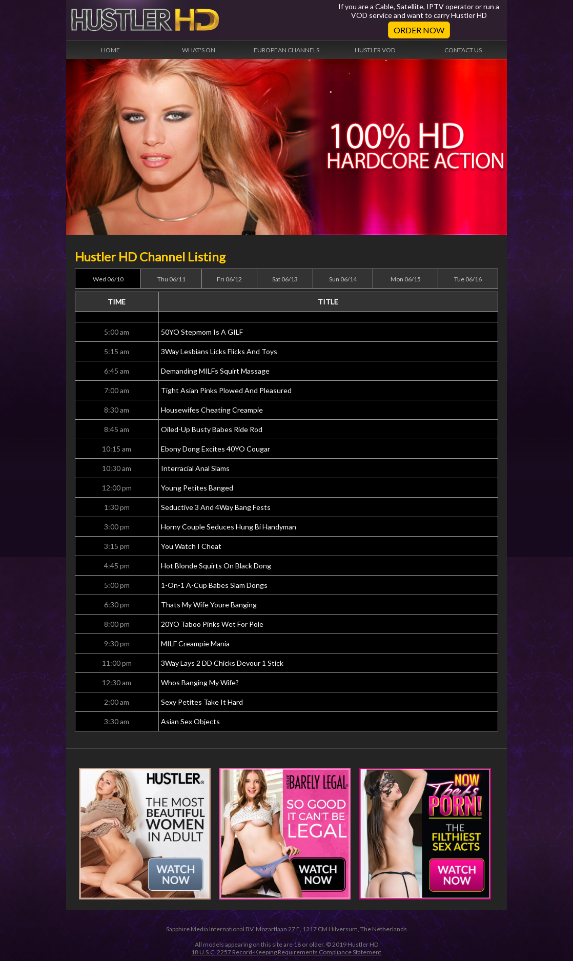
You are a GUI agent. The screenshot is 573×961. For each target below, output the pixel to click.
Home (110, 50)
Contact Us (463, 50)
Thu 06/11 (171, 279)
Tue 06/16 (468, 279)
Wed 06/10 (108, 279)
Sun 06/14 (343, 279)
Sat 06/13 (285, 279)
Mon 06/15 (406, 279)
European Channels (286, 50)
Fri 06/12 (229, 279)
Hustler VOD (375, 50)
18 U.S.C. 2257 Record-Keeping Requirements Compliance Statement (286, 952)
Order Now (419, 30)
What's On (198, 50)
